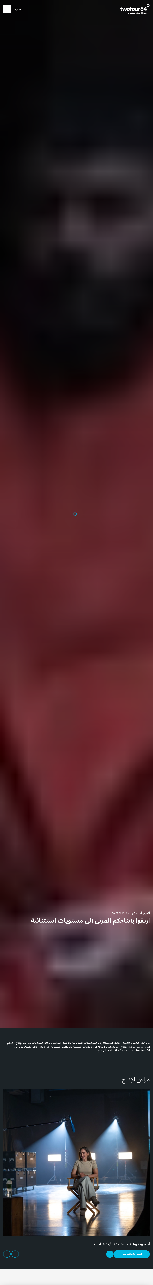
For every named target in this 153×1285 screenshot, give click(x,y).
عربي (18, 9)
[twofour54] (135, 9)
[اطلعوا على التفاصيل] (128, 1254)
